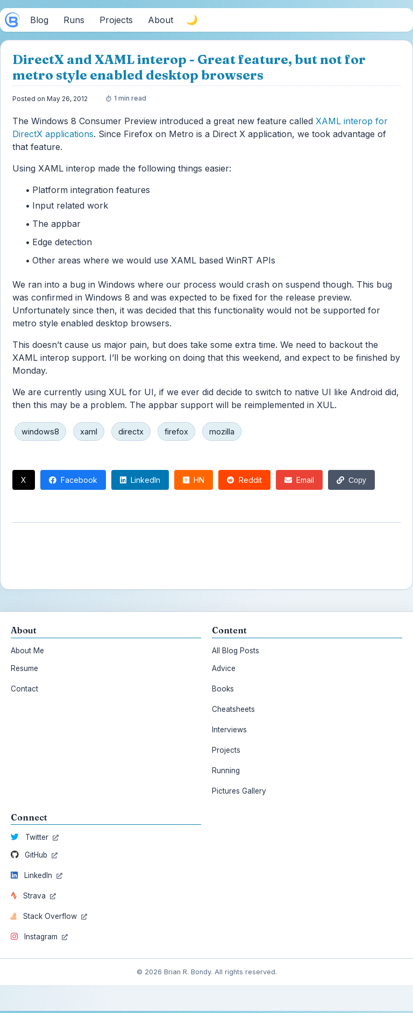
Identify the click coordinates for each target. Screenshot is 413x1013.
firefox (176, 431)
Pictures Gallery (239, 791)
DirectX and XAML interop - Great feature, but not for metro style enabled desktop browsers (189, 67)
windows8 (40, 431)
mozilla (221, 431)
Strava (33, 895)
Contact (24, 688)
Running (226, 770)
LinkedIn (140, 479)
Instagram (39, 936)
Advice (224, 668)
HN (193, 479)
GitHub (34, 855)
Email (299, 479)
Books (223, 688)
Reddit (244, 479)
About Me (27, 650)
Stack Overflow (49, 916)
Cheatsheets (233, 709)
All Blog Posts (235, 650)
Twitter (35, 837)
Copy (351, 480)
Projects (226, 750)
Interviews (229, 729)
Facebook (73, 479)
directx (131, 431)
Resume (24, 668)
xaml (88, 431)
